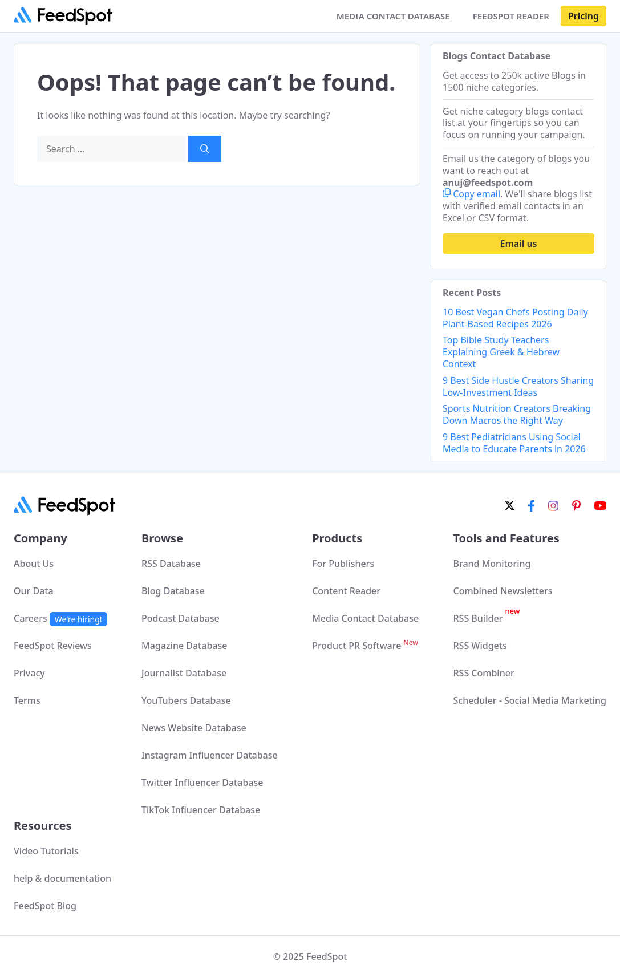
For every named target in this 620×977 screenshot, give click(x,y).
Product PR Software (365, 645)
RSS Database (171, 563)
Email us (518, 243)
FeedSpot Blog (45, 905)
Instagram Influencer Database (209, 755)
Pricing (583, 16)
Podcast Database (180, 618)
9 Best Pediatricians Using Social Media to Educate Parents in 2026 (514, 443)
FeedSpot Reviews (53, 645)
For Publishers (343, 563)
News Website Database (193, 727)
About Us (34, 563)
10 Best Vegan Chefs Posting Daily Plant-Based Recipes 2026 (515, 318)
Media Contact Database (365, 618)
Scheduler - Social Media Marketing (529, 700)
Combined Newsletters (502, 591)
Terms (27, 700)
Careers (60, 618)
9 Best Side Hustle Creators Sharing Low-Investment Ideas (518, 386)
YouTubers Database (186, 700)
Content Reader (346, 591)
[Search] (204, 149)
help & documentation (62, 878)
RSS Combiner (483, 673)
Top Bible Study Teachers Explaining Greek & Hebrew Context (501, 352)
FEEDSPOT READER (511, 16)
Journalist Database (183, 673)
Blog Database (173, 591)
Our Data (34, 591)
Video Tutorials (46, 851)
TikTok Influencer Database (200, 810)
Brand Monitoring (491, 563)
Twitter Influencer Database (202, 782)
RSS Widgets (479, 645)
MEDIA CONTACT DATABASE (393, 16)
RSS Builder (486, 618)
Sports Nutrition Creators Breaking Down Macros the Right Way (517, 414)
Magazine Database (184, 645)
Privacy (29, 673)
